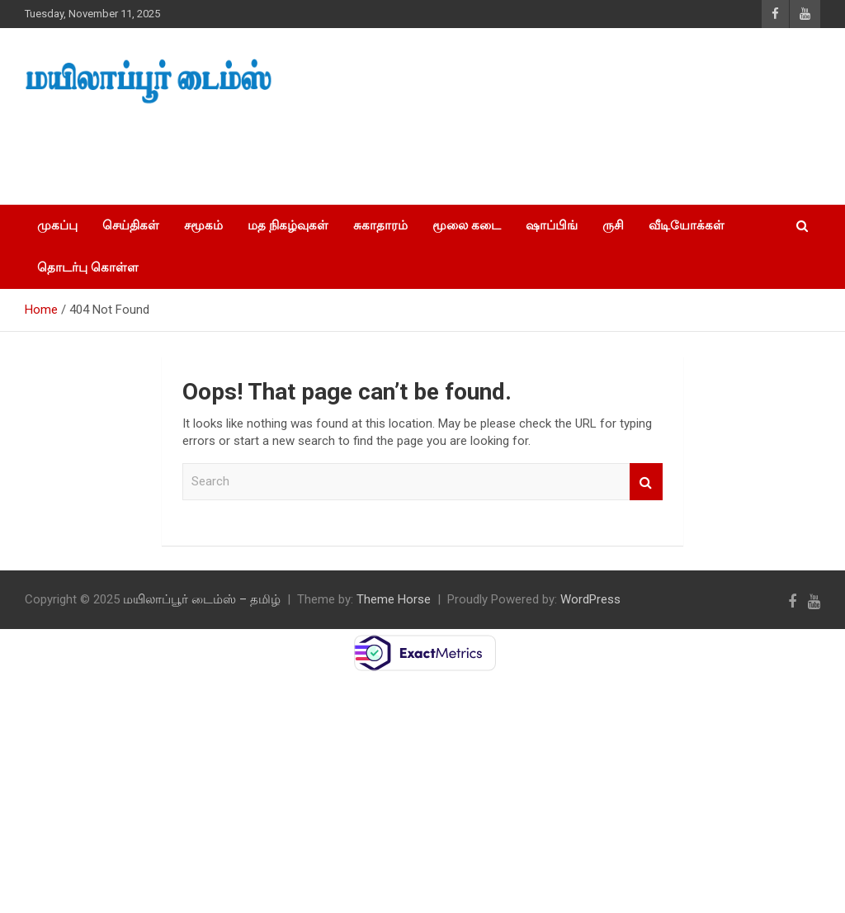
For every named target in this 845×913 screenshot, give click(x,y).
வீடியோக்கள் (687, 225)
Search (646, 481)
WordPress (590, 599)
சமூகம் (203, 225)
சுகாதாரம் (380, 225)
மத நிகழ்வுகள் (288, 225)
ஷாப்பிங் (552, 225)
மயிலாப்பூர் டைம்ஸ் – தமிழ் (202, 599)
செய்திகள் (130, 225)
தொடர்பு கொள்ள (88, 267)
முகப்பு (57, 225)
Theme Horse (393, 599)
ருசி (613, 225)
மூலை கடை (466, 225)
